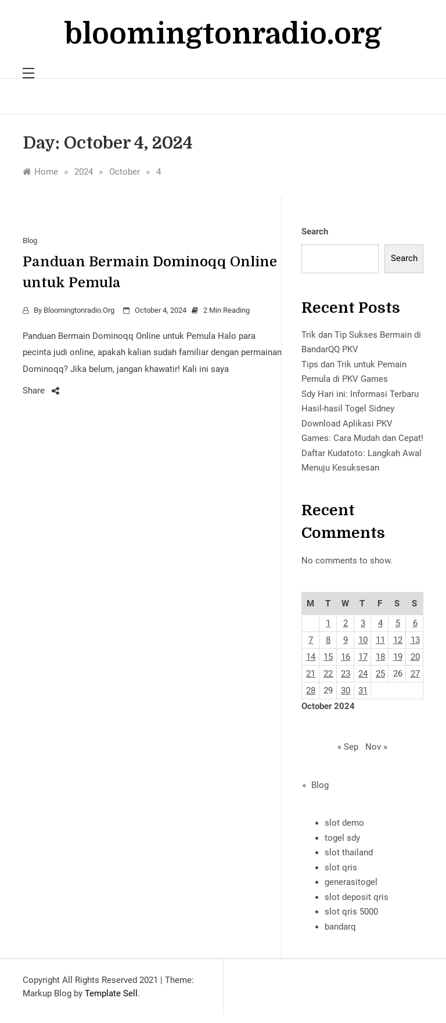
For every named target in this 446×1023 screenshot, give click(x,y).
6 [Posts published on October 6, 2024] (415, 623)
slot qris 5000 (351, 911)
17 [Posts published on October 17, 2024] (363, 657)
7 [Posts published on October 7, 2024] (310, 640)
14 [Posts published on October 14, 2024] (310, 657)
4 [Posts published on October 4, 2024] (380, 623)
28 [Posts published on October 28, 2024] (310, 690)
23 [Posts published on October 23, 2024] (345, 673)
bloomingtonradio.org (223, 33)
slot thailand (349, 852)
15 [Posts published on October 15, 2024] (328, 657)
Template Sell (111, 993)
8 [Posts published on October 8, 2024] (328, 640)
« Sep (347, 747)
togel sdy (342, 838)
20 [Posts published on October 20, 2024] (415, 657)
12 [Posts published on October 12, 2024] (397, 640)
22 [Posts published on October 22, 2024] (328, 673)
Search (314, 231)
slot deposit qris (357, 897)
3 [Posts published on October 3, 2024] (363, 623)
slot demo (344, 823)
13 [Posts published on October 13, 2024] (415, 640)
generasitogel (351, 882)
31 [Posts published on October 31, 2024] (363, 690)
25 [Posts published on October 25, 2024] (380, 673)
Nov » (376, 747)
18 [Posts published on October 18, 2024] (380, 657)
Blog (30, 240)
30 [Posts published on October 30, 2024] (345, 690)
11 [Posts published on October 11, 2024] (380, 640)
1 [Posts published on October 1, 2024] (328, 623)
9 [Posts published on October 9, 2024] (345, 640)
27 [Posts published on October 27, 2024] (415, 673)
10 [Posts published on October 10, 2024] (363, 640)
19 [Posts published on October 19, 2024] (397, 657)
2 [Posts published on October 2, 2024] (345, 623)
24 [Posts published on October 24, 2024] (363, 673)
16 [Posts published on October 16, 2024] (345, 657)
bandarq (340, 926)
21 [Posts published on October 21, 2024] (310, 673)
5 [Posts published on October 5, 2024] (397, 623)
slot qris (341, 867)
